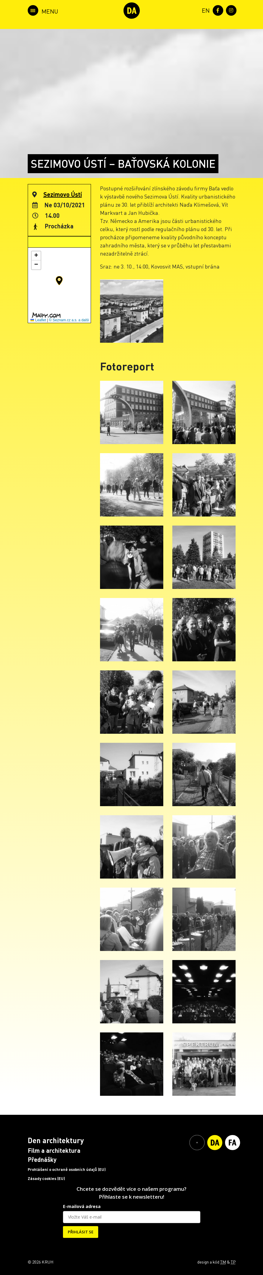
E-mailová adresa (82, 1206)
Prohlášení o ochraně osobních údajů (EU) (67, 1169)
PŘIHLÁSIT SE (80, 1232)
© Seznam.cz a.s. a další (69, 320)
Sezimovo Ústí (62, 194)
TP (233, 1261)
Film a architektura (54, 1150)
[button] (59, 280)
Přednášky (42, 1159)
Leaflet (38, 320)
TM (223, 1261)
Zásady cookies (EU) (46, 1178)
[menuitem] (204, 9)
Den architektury (56, 1140)
